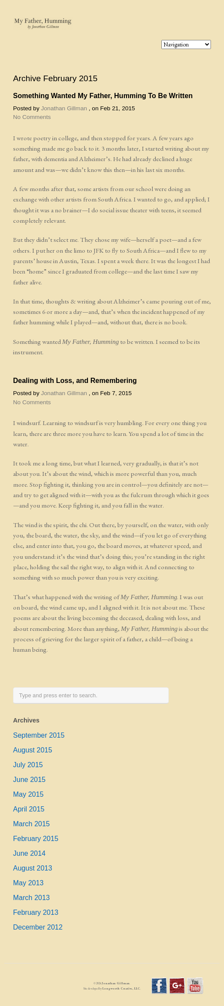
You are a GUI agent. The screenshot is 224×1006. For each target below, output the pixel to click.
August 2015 (32, 750)
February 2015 (35, 838)
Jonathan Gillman (64, 108)
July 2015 (28, 765)
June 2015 (29, 779)
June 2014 (29, 853)
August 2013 (32, 868)
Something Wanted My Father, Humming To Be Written (103, 95)
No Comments (32, 117)
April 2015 (28, 809)
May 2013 (28, 883)
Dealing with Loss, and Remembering (75, 380)
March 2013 (31, 897)
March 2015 (31, 824)
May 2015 (28, 794)
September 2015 (38, 735)
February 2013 (35, 912)
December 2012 (38, 927)
